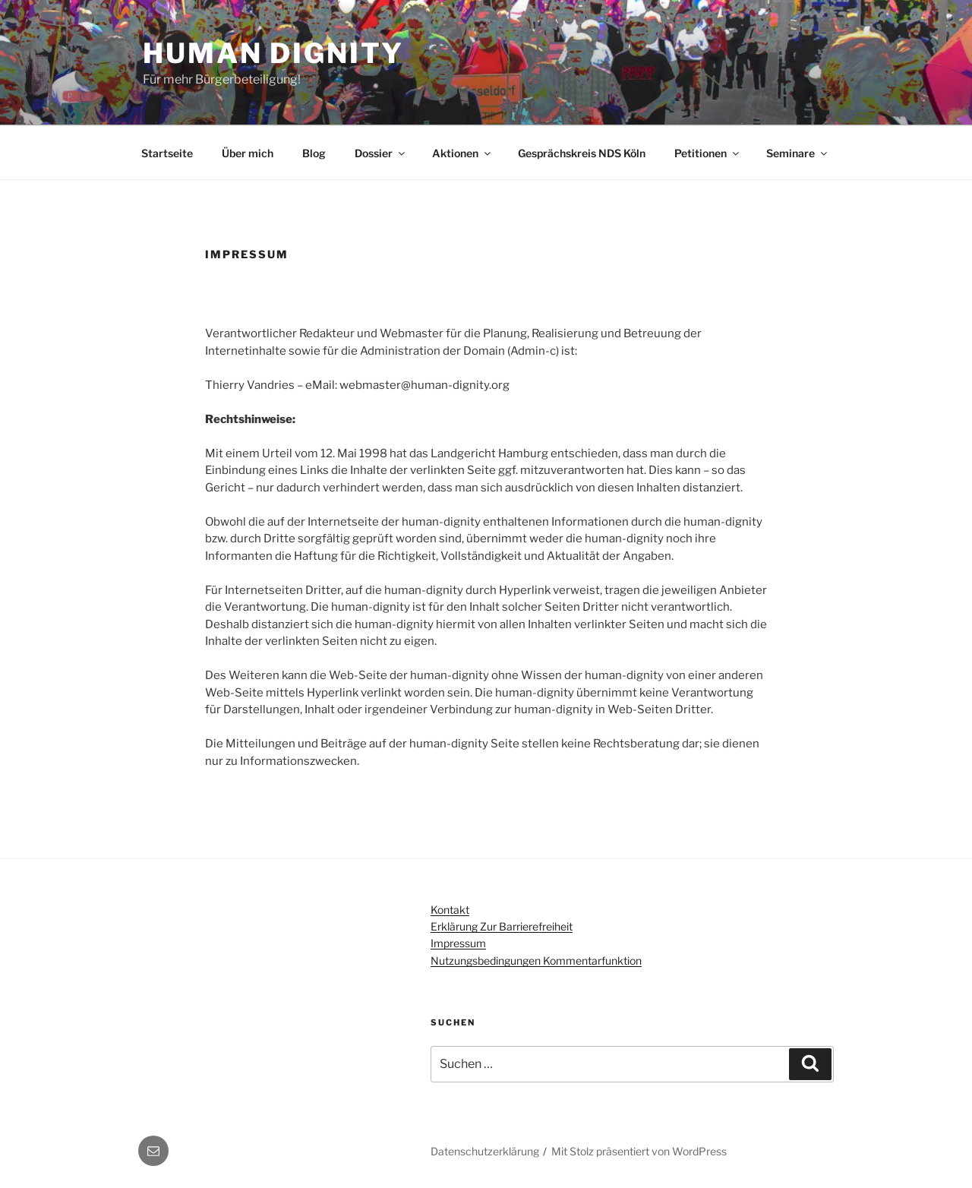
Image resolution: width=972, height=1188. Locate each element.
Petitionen (707, 153)
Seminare (797, 153)
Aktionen (462, 153)
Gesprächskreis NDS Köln (581, 153)
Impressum (458, 943)
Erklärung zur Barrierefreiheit (502, 926)
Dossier (381, 153)
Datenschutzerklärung (485, 1151)
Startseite (167, 153)
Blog (314, 153)
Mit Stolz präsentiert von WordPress (639, 1151)
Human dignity (273, 53)
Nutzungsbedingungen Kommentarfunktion (536, 960)
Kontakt (450, 909)
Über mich (247, 153)
